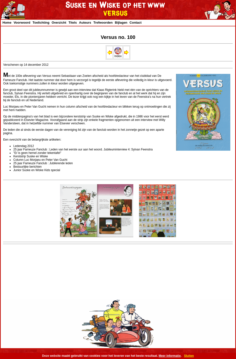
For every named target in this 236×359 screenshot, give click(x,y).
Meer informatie (170, 356)
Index (118, 55)
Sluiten (189, 356)
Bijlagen (121, 22)
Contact (135, 22)
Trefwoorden (103, 22)
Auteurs (85, 22)
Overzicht (59, 22)
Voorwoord (22, 22)
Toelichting (41, 22)
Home (6, 22)
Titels (72, 22)
